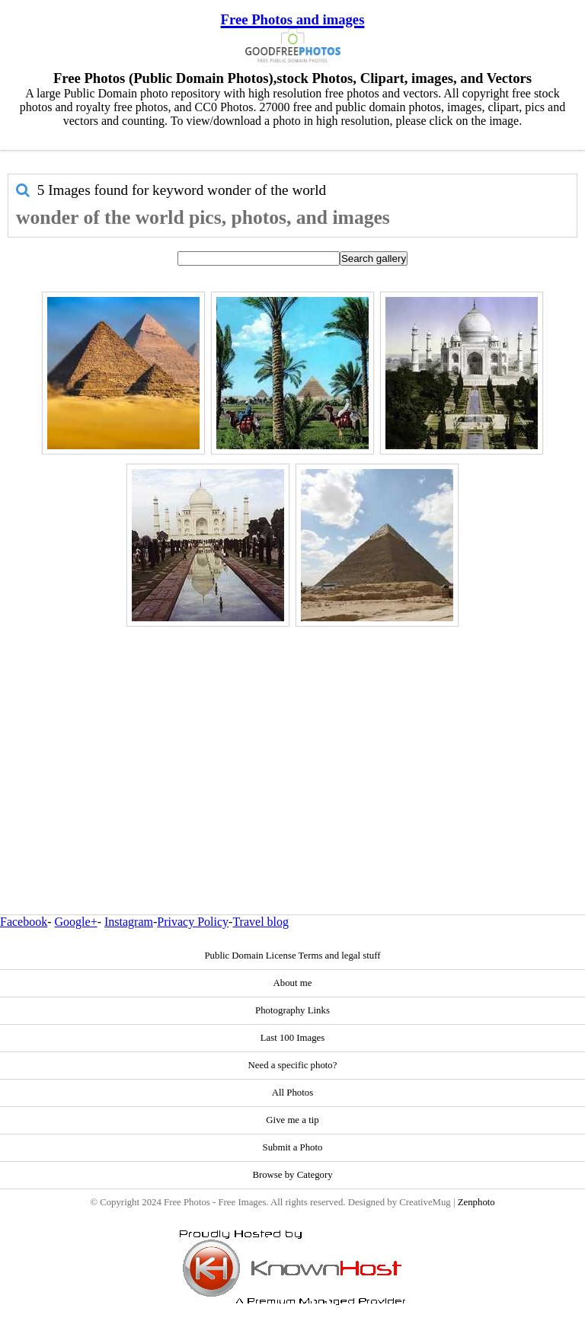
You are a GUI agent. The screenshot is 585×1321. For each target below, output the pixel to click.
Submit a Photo (293, 1147)
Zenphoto (476, 1202)
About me (292, 983)
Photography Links (292, 1010)
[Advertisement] (292, 737)
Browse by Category (292, 1174)
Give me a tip (292, 1120)
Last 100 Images (293, 1037)
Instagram (128, 921)
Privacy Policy (193, 921)
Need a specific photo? (292, 1065)
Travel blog (260, 921)
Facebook (23, 921)
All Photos (292, 1092)
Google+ (76, 921)
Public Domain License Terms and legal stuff (292, 955)
